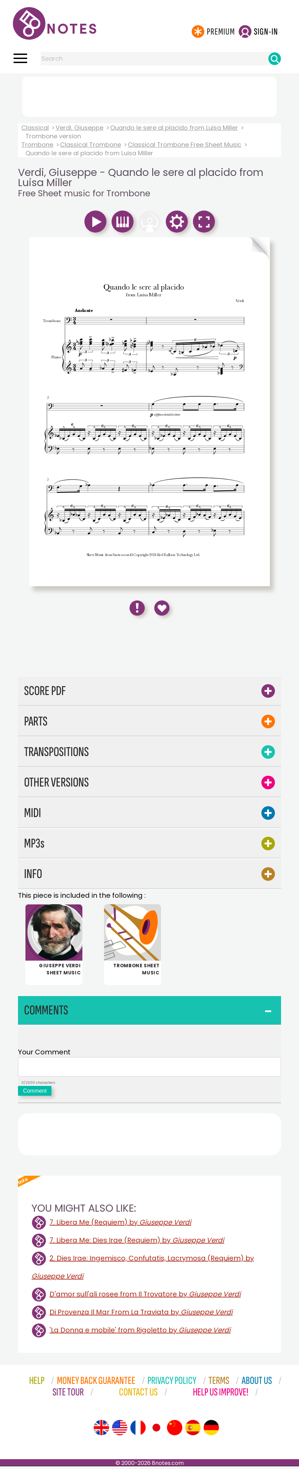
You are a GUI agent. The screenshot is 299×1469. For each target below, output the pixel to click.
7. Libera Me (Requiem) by (120, 1225)
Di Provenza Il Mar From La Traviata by (141, 1314)
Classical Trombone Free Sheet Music (184, 144)
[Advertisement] (149, 95)
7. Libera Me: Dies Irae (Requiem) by (136, 1243)
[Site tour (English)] (101, 1430)
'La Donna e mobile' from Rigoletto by (140, 1332)
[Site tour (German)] (211, 1430)
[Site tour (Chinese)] (174, 1430)
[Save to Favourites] (162, 608)
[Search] (274, 58)
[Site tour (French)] (137, 1430)
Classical (35, 127)
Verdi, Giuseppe (79, 127)
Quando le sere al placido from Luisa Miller (174, 127)
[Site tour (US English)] (119, 1430)
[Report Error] (137, 608)
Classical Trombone (90, 144)
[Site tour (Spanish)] (192, 1430)
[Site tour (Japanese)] (156, 1430)
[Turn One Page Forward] (210, 248)
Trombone (37, 144)
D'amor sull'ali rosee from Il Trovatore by (145, 1297)
